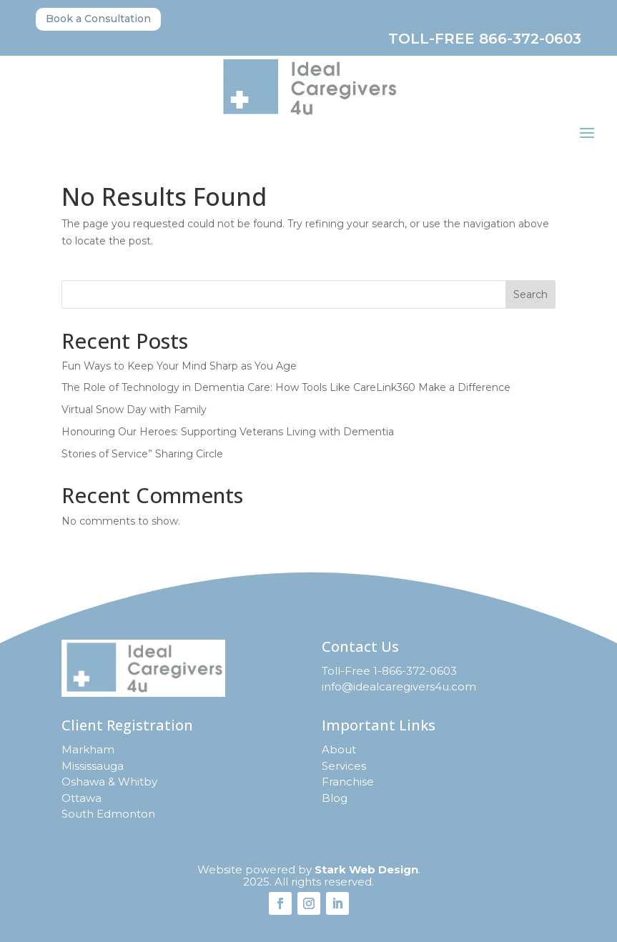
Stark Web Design (366, 869)
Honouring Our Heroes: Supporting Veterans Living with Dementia (227, 431)
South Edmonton (108, 813)
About (339, 749)
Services (344, 766)
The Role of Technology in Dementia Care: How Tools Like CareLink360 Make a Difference (285, 387)
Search (530, 294)
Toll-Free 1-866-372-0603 (389, 671)
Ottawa (81, 798)
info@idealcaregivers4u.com (399, 686)
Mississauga (92, 766)
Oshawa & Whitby (109, 781)
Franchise (348, 781)
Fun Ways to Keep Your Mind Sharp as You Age (179, 366)
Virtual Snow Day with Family (134, 409)
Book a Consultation (98, 18)
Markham (87, 749)
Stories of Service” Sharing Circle (142, 453)
